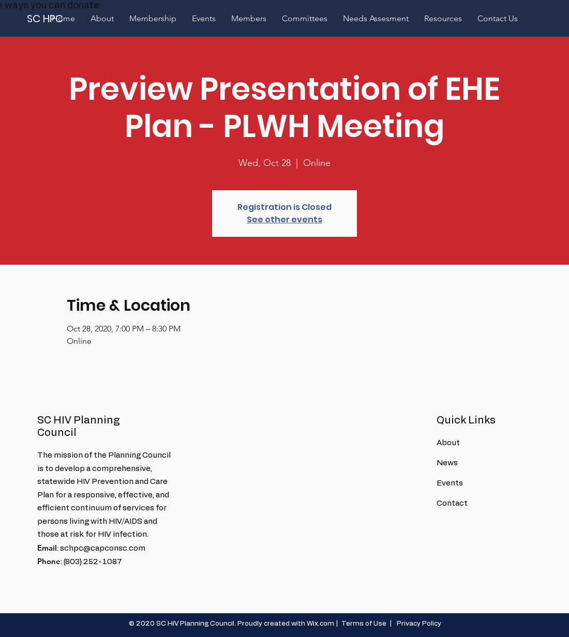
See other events (284, 219)
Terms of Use (363, 623)
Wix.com (320, 623)
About (448, 443)
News (447, 463)
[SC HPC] (45, 18)
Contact (452, 503)
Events (450, 483)
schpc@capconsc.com (102, 548)
